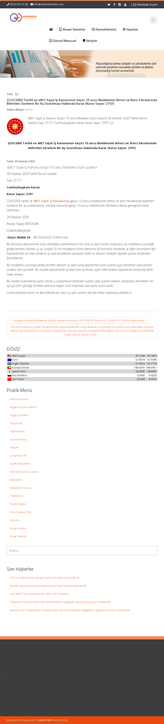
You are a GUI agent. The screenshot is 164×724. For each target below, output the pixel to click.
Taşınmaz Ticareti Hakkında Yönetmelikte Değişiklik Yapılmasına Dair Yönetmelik (60, 602)
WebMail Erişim (145, 4)
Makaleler (16, 480)
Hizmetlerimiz (18, 439)
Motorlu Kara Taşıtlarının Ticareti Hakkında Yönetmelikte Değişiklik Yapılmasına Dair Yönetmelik (70, 610)
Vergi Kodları (18, 528)
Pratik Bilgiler (18, 504)
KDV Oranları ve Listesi (24, 472)
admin (29, 109)
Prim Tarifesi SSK (20, 512)
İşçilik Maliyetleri (20, 463)
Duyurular (16, 423)
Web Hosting (59, 720)
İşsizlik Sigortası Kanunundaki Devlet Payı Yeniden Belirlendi (48, 586)
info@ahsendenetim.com (48, 4)
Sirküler (15, 520)
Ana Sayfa (95, 663)
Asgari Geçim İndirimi (23, 407)
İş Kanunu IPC (18, 455)
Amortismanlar (19, 399)
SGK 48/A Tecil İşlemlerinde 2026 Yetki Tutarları (39, 594)
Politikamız (16, 496)
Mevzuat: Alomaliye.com (21, 720)
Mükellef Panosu (20, 488)
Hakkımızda (17, 431)
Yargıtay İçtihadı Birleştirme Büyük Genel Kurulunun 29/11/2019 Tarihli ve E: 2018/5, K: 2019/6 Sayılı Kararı (77, 320)
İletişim (14, 447)
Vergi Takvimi (18, 536)
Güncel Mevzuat (98, 674)
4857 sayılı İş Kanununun (51, 201)
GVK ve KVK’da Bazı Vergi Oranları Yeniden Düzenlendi (44, 578)
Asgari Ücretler (19, 415)
